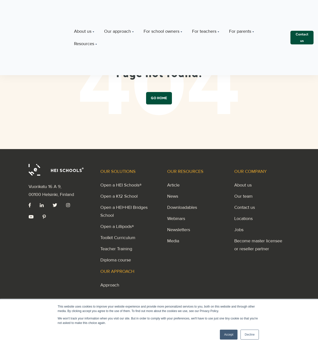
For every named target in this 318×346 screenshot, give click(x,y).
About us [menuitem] (82, 10)
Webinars (176, 218)
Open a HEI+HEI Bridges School (124, 211)
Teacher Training (116, 249)
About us (243, 185)
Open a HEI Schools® (121, 185)
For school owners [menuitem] (161, 10)
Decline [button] (250, 334)
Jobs (238, 229)
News (172, 196)
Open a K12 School (119, 196)
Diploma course (115, 260)
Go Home (159, 98)
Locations (243, 218)
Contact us (244, 207)
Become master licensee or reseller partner (258, 245)
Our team (243, 196)
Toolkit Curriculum (117, 237)
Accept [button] (228, 334)
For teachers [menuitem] (204, 10)
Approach (109, 285)
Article (173, 185)
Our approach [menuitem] (117, 10)
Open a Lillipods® (117, 226)
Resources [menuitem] (84, 22)
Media (173, 241)
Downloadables (182, 207)
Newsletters (178, 229)
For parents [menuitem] (240, 10)
